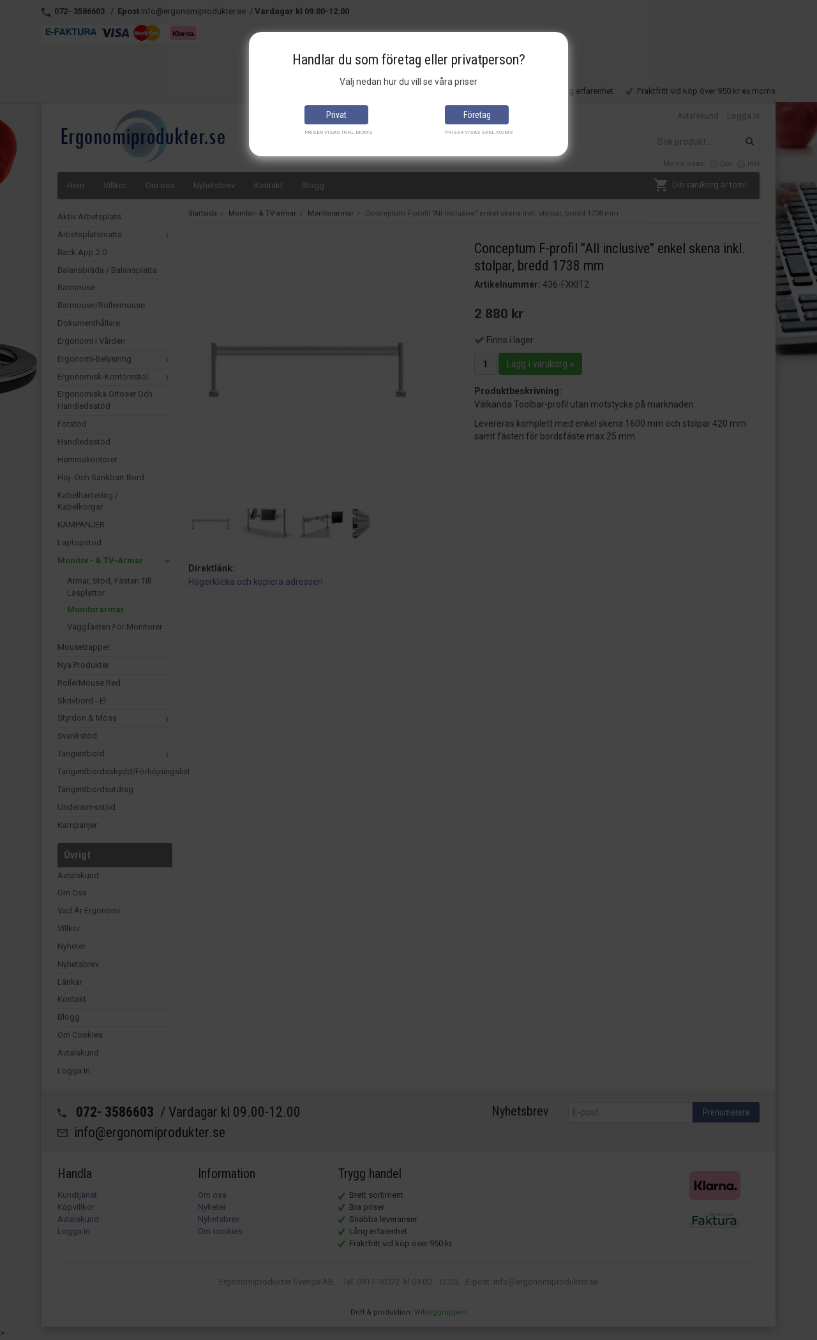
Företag (477, 115)
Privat (336, 115)
